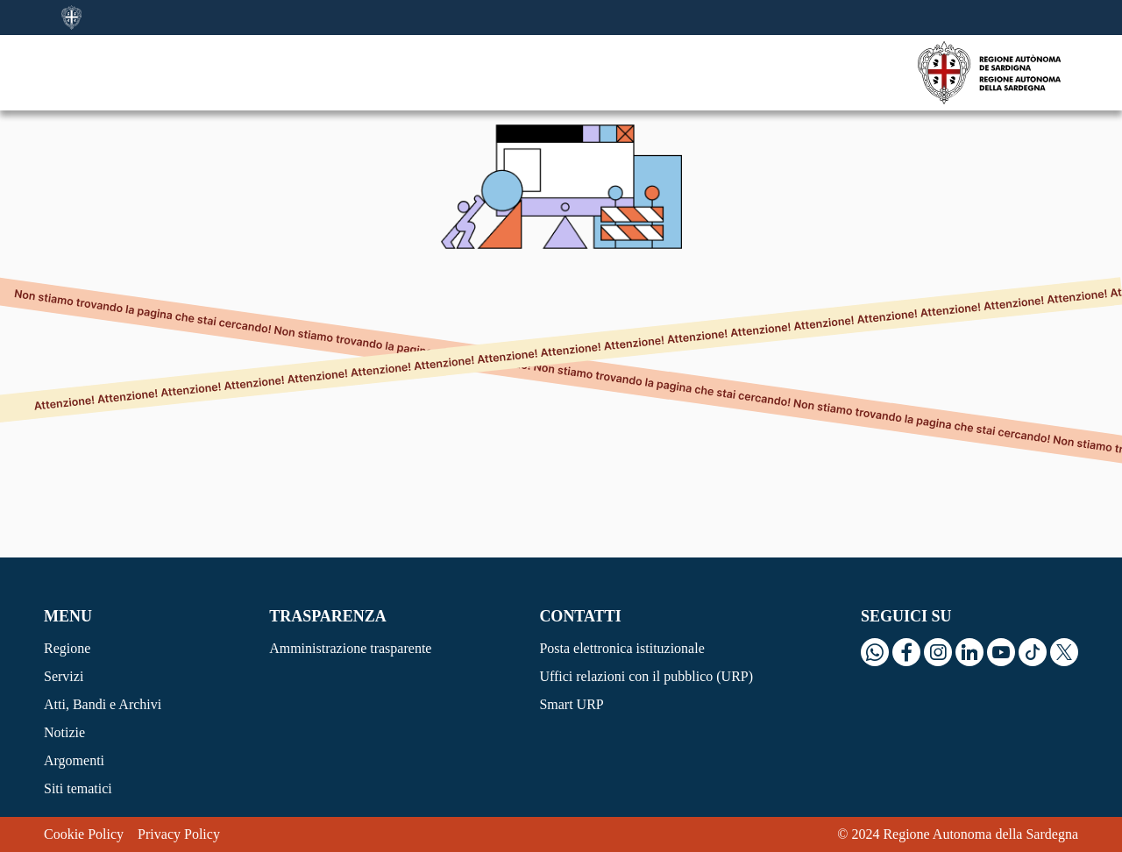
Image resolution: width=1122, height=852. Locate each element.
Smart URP (571, 704)
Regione (67, 648)
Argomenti (74, 760)
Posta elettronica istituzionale (621, 648)
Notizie (64, 732)
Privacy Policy (179, 834)
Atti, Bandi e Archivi (102, 704)
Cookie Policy (84, 834)
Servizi (63, 676)
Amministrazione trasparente (350, 648)
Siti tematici (78, 788)
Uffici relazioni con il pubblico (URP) (646, 676)
